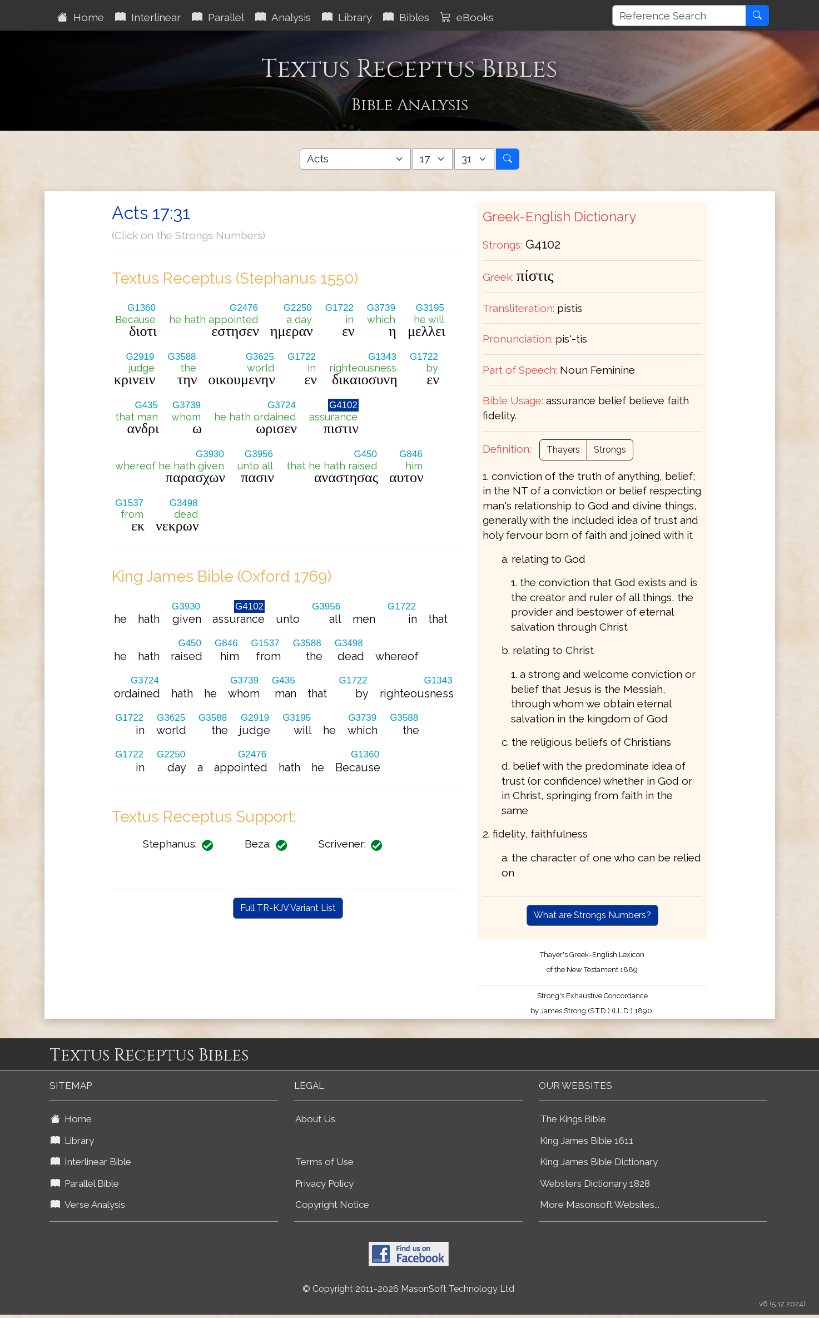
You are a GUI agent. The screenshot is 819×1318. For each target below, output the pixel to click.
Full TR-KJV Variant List (288, 908)
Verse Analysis (88, 1204)
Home (80, 17)
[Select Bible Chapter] (433, 159)
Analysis (283, 17)
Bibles (406, 17)
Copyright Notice (332, 1204)
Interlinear (148, 17)
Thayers (563, 449)
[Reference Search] (679, 15)
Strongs (610, 449)
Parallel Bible (85, 1183)
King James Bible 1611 (586, 1140)
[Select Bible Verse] (474, 159)
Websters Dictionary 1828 (595, 1183)
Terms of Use (324, 1161)
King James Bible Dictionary (599, 1161)
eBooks (467, 17)
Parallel (218, 17)
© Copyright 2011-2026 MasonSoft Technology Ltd (408, 1289)
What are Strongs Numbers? (592, 915)
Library (347, 17)
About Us (315, 1118)
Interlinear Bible (91, 1161)
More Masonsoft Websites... (599, 1204)
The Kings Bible (573, 1118)
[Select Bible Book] (355, 159)
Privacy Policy (324, 1183)
